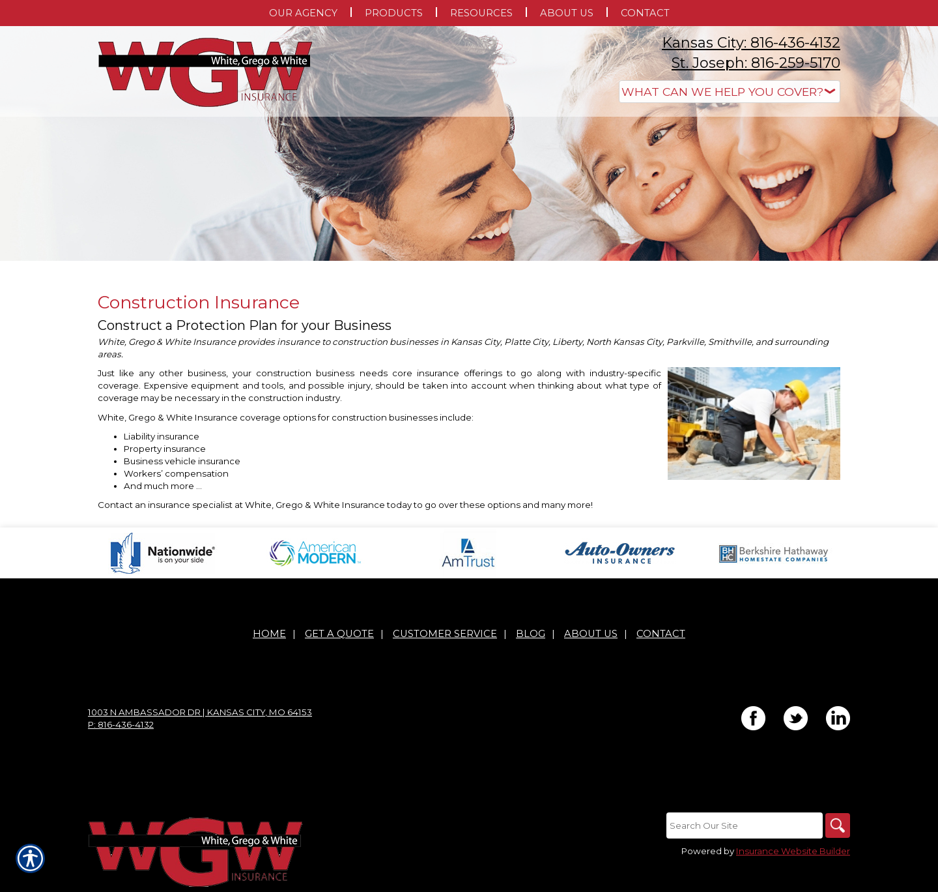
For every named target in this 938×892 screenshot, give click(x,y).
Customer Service (445, 634)
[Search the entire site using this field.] (742, 825)
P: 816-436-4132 (121, 724)
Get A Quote (339, 634)
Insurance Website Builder (793, 851)
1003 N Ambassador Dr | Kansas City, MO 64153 (200, 712)
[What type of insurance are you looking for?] (729, 91)
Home (269, 634)
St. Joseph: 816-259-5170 (756, 63)
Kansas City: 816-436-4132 (751, 43)
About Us (591, 634)
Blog (530, 634)
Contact (660, 634)
